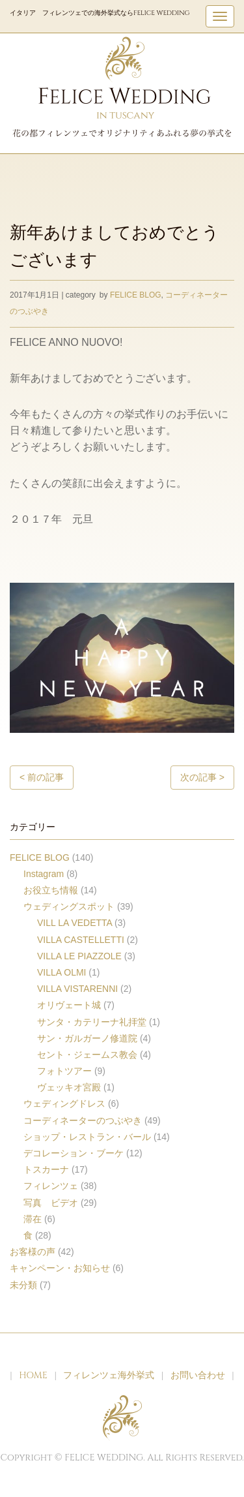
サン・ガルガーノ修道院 (87, 1038)
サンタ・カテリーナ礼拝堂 (91, 1022)
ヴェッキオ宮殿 (69, 1087)
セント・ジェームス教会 (87, 1054)
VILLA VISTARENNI (77, 988)
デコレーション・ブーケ (73, 1153)
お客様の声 (32, 1251)
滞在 (32, 1219)
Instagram (43, 874)
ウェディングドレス (64, 1103)
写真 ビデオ (50, 1202)
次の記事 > (202, 777)
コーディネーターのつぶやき (82, 1120)
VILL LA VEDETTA (74, 923)
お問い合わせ (197, 1375)
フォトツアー (64, 1071)
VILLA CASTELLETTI (80, 939)
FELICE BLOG (135, 295)
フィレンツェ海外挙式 (108, 1375)
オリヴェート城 (69, 1005)
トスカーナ (46, 1169)
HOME (33, 1375)
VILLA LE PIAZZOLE (79, 956)
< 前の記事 (42, 777)
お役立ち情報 (50, 890)
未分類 (23, 1285)
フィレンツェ (50, 1186)
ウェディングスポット (69, 906)
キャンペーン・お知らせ (60, 1268)
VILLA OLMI (61, 972)
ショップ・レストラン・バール (87, 1137)
